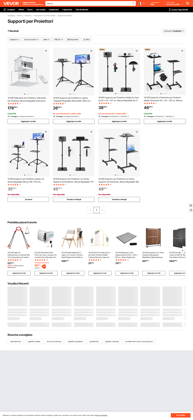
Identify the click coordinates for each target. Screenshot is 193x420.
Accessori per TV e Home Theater (44, 15)
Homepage (11, 15)
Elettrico (19, 15)
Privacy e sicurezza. (101, 415)
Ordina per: (168, 31)
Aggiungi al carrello (28, 121)
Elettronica (28, 15)
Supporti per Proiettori (65, 15)
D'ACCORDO (180, 415)
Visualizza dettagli (74, 199)
